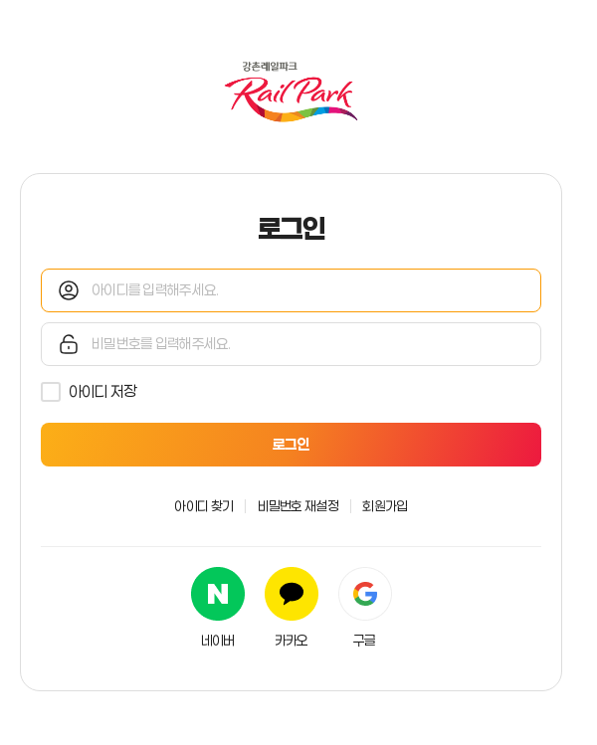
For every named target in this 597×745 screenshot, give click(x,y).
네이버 (218, 641)
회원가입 (384, 506)
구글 (364, 641)
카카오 (291, 641)
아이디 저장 (102, 391)
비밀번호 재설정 (298, 506)
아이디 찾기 (203, 506)
